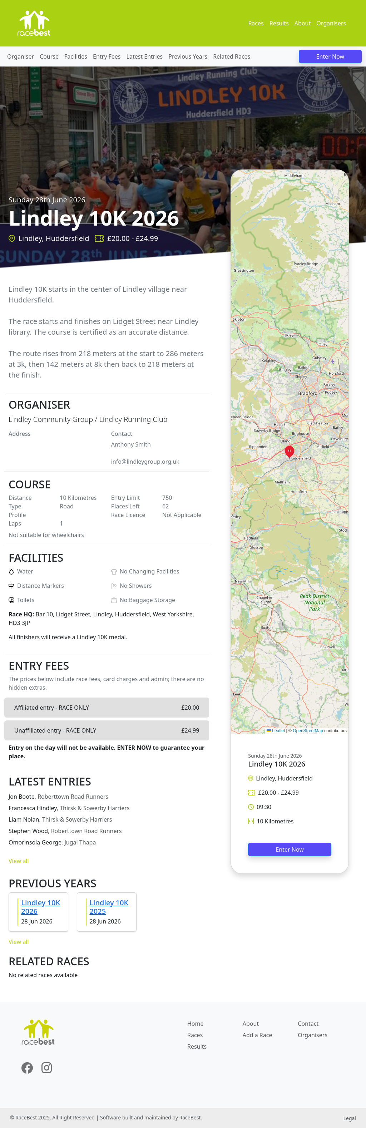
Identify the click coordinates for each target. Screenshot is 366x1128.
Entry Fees (107, 56)
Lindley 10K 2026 (40, 907)
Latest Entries (145, 56)
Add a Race (257, 1035)
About (303, 23)
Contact (308, 1024)
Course (49, 56)
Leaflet (276, 730)
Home (195, 1024)
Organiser (20, 56)
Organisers (331, 23)
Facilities (75, 56)
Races (255, 23)
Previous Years (187, 56)
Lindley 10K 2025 (108, 907)
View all (19, 861)
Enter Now (330, 56)
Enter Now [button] (289, 849)
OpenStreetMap (308, 730)
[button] (289, 452)
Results (279, 23)
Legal (349, 1118)
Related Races (231, 56)
